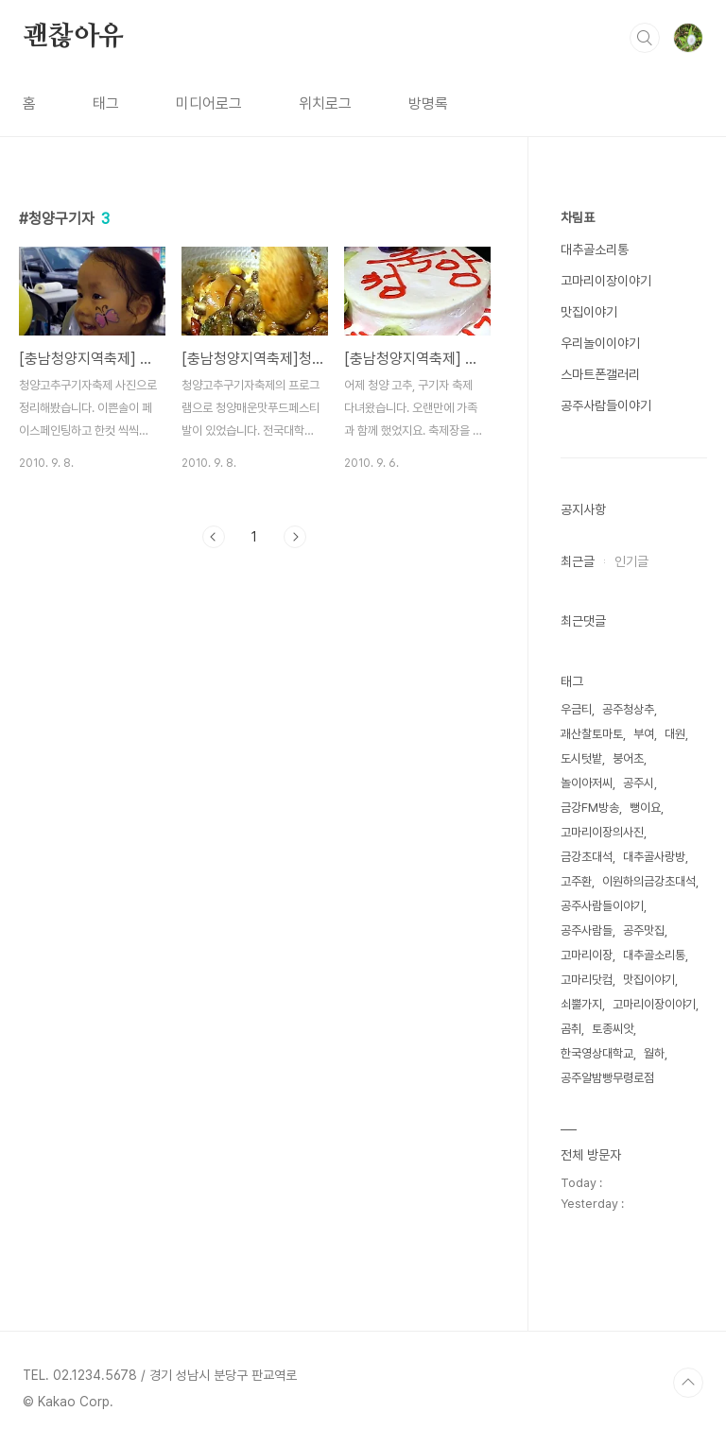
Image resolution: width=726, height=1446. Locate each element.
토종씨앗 (612, 1029)
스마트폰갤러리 (600, 374)
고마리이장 (587, 955)
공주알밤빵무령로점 (607, 1078)
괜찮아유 (73, 37)
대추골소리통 (595, 249)
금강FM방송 (590, 807)
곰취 (571, 1029)
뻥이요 (645, 807)
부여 (643, 734)
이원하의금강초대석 (649, 881)
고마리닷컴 (587, 980)
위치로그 (325, 103)
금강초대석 (587, 857)
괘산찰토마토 (592, 734)
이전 (213, 536)
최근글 (578, 561)
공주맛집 (644, 930)
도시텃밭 (581, 758)
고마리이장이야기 (606, 280)
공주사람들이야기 (606, 405)
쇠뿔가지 (581, 1004)
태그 (106, 103)
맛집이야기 (589, 311)
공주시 (638, 783)
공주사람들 (587, 930)
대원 (675, 734)
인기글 (631, 561)
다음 (295, 536)
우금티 (576, 709)
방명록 (428, 103)
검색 (645, 38)
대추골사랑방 (654, 857)
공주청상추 (628, 709)
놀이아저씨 (587, 783)
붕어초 (628, 758)
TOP (688, 1383)
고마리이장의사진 (602, 832)
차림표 (578, 217)
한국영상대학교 (597, 1053)
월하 (654, 1053)
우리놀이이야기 (600, 343)
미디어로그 (209, 103)
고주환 (576, 881)
